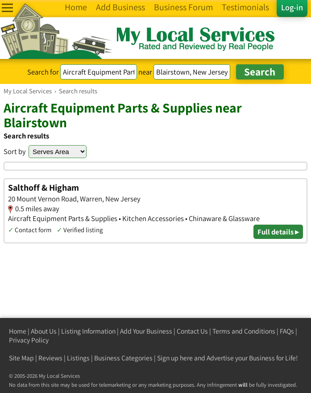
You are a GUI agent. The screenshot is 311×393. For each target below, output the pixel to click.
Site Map (21, 358)
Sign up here (175, 358)
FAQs (287, 331)
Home (17, 331)
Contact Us (192, 331)
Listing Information (88, 331)
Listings (78, 358)
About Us (44, 331)
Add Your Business (146, 331)
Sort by (15, 151)
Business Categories (123, 358)
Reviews (50, 358)
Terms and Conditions (243, 331)
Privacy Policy (29, 340)
